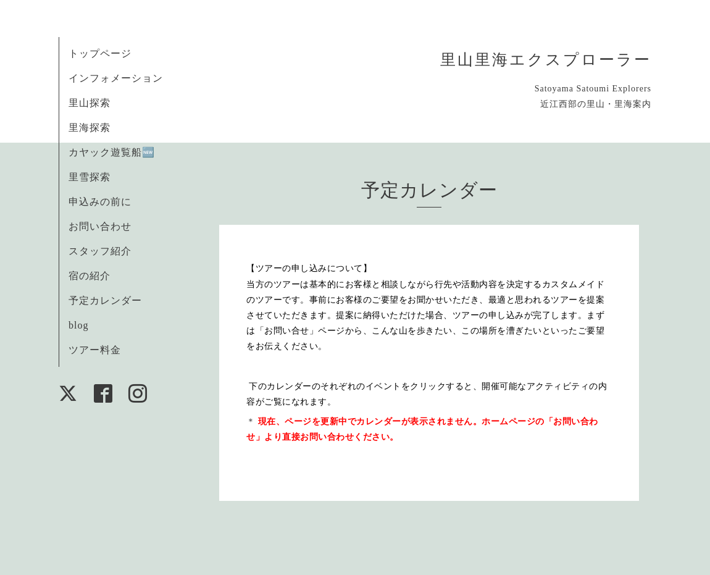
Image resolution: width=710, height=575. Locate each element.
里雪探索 (90, 177)
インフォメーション (116, 78)
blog (78, 325)
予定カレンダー (105, 300)
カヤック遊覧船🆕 (112, 152)
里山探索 (90, 103)
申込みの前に (100, 201)
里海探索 (90, 127)
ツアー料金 (95, 350)
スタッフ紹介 (100, 251)
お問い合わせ (100, 226)
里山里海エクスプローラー (545, 59)
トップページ (100, 53)
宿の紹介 (90, 276)
